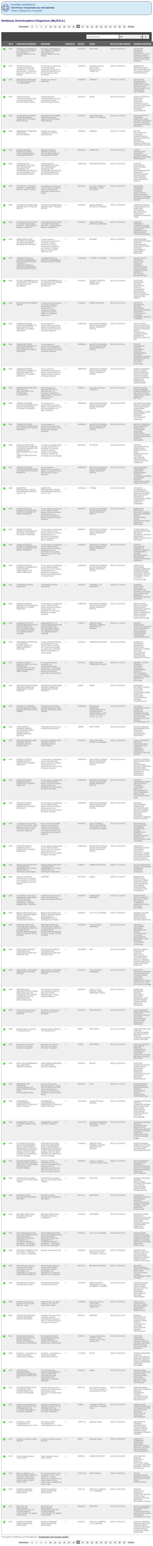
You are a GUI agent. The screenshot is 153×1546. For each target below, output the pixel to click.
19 (92, 26)
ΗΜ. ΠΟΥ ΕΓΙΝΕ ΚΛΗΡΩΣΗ (120, 44)
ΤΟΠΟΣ (92, 44)
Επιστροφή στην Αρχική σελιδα (53, 1537)
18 (87, 26)
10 (50, 26)
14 (69, 26)
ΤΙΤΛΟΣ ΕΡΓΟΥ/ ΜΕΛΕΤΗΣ (26, 44)
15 (74, 26)
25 (120, 26)
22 (106, 26)
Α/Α (10, 44)
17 (83, 26)
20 (97, 26)
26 (124, 26)
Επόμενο (131, 26)
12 (60, 26)
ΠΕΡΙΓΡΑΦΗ (45, 44)
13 (64, 26)
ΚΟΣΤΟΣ (81, 44)
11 (55, 26)
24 (115, 26)
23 (110, 26)
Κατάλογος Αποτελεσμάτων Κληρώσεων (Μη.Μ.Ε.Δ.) (33, 20)
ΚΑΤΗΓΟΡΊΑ (70, 44)
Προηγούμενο (23, 26)
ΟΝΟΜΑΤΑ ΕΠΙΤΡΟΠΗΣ (142, 44)
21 (101, 26)
